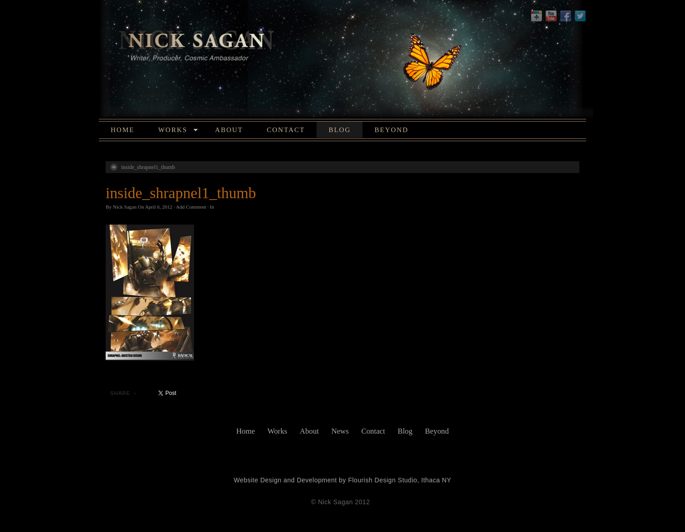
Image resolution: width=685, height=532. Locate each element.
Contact (286, 129)
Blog (339, 129)
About (229, 129)
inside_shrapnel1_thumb (148, 167)
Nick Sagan (125, 207)
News (340, 431)
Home (122, 129)
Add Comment (191, 207)
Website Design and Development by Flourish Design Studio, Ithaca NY (342, 480)
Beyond (391, 129)
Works (178, 131)
